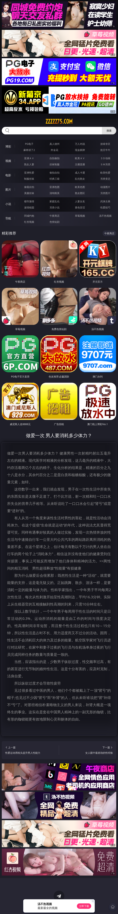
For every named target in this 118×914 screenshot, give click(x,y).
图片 (8, 190)
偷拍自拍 (55, 172)
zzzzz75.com (59, 121)
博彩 (8, 146)
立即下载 (84, 906)
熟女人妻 (29, 164)
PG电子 (29, 144)
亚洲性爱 (29, 172)
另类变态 (105, 178)
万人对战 (80, 144)
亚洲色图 (55, 187)
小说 (8, 204)
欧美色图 (80, 187)
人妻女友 (80, 201)
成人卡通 (80, 172)
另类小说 (55, 207)
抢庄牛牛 (105, 150)
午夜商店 (55, 215)
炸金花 (54, 150)
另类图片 (105, 193)
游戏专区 (105, 144)
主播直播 (80, 164)
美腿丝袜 (29, 193)
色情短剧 (55, 222)
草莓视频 (80, 215)
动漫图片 (105, 187)
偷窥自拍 (29, 187)
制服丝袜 (29, 178)
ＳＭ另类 (105, 164)
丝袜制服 (55, 164)
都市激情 (29, 201)
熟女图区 (80, 193)
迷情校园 (29, 207)
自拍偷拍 (55, 158)
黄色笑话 (80, 207)
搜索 (109, 130)
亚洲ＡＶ (29, 158)
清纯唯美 (55, 193)
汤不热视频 (105, 215)
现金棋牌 (80, 150)
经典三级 (55, 178)
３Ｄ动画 (105, 158)
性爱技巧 (105, 207)
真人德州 (55, 144)
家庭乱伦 (55, 201)
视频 (8, 161)
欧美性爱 (105, 172)
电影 (8, 175)
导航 (8, 218)
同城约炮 (29, 215)
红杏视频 (29, 222)
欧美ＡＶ (80, 158)
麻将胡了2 (29, 150)
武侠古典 (105, 201)
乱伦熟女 (80, 178)
